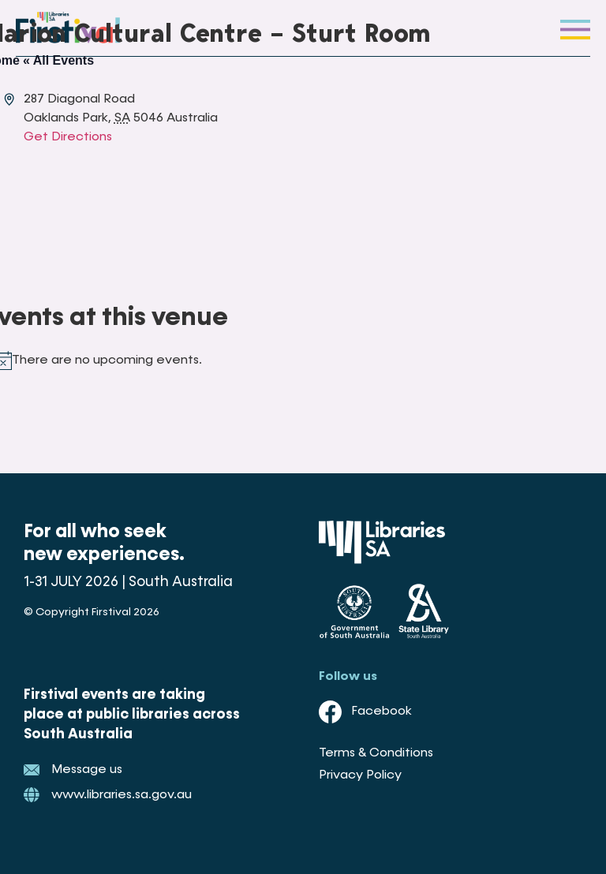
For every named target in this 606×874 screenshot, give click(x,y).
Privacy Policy (360, 775)
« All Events (58, 60)
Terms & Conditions (376, 753)
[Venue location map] (272, 206)
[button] (575, 28)
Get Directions (68, 137)
